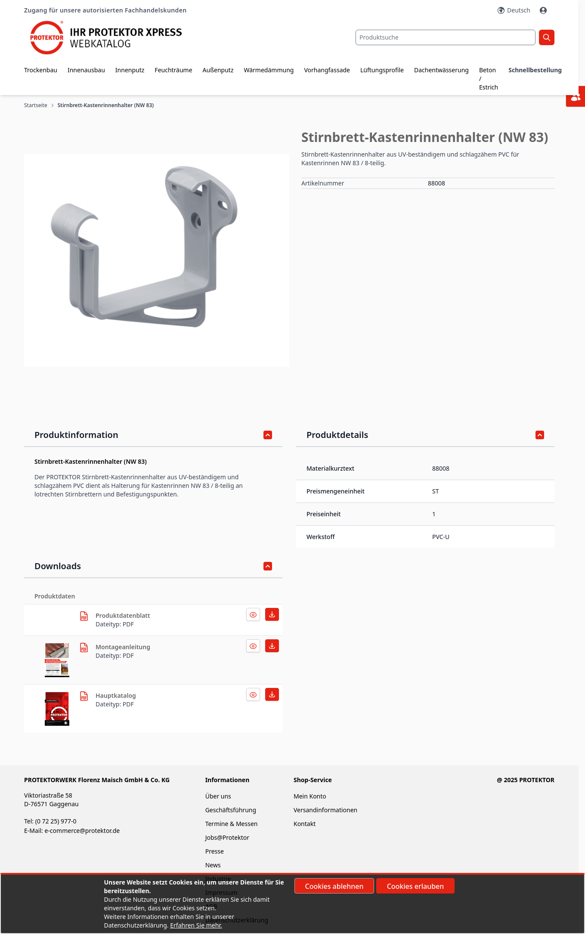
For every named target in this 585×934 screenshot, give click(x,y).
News (213, 865)
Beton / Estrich (488, 78)
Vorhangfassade (327, 70)
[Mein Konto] (544, 10)
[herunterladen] (84, 616)
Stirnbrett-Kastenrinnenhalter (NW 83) (106, 105)
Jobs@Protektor (227, 837)
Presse (214, 851)
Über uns (219, 796)
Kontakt (305, 824)
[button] (156, 260)
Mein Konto (310, 796)
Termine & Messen (231, 824)
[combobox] (445, 37)
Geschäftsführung (230, 810)
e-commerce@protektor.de (82, 830)
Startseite (35, 105)
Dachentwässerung (441, 70)
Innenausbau (86, 70)
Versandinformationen (325, 810)
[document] (292, 904)
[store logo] (112, 37)
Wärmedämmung (269, 70)
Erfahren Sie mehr (195, 925)
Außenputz (218, 70)
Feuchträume (173, 70)
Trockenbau (40, 70)
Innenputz (130, 70)
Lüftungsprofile (382, 70)
